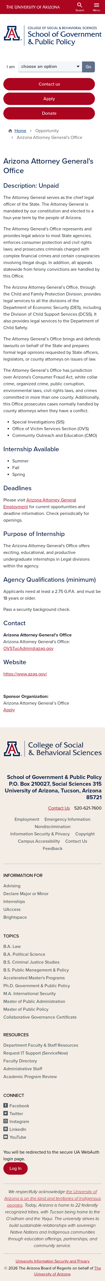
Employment (27, 819)
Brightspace (15, 917)
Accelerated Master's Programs (34, 978)
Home (20, 131)
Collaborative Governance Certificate (40, 1017)
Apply (49, 99)
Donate (49, 113)
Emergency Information (67, 819)
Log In (16, 1168)
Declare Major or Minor (25, 894)
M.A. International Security (29, 993)
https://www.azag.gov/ (25, 674)
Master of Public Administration (34, 1001)
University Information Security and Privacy (53, 1261)
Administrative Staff (22, 1069)
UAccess (11, 909)
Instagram (19, 1121)
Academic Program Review (30, 1077)
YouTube (18, 1137)
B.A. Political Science (24, 954)
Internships (14, 901)
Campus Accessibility (39, 841)
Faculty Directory (20, 1061)
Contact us (49, 84)
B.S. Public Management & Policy (36, 970)
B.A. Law (12, 946)
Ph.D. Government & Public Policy (36, 986)
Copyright (85, 834)
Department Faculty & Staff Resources (40, 1045)
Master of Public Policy (25, 1009)
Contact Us (59, 808)
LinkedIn (18, 1129)
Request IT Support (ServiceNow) (35, 1053)
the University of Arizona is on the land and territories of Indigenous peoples (52, 1198)
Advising (11, 886)
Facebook (19, 1106)
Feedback (52, 848)
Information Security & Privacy (40, 834)
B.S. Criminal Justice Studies (31, 962)
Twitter (16, 1114)
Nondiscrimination (53, 826)
